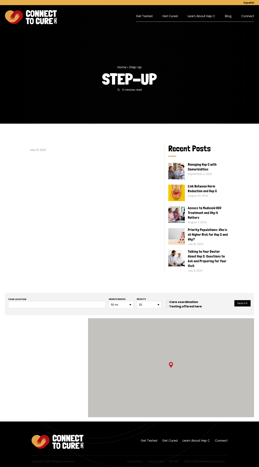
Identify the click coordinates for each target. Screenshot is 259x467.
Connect (247, 16)
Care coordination (182, 302)
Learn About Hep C (201, 16)
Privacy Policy (135, 461)
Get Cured (170, 16)
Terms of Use (156, 461)
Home (121, 67)
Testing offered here (184, 306)
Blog (228, 16)
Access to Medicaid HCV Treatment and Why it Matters (204, 213)
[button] (171, 365)
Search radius (117, 299)
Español (249, 2)
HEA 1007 (174, 461)
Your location (17, 299)
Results (141, 299)
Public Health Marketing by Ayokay (204, 461)
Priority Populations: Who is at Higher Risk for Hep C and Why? (208, 234)
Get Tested (144, 16)
